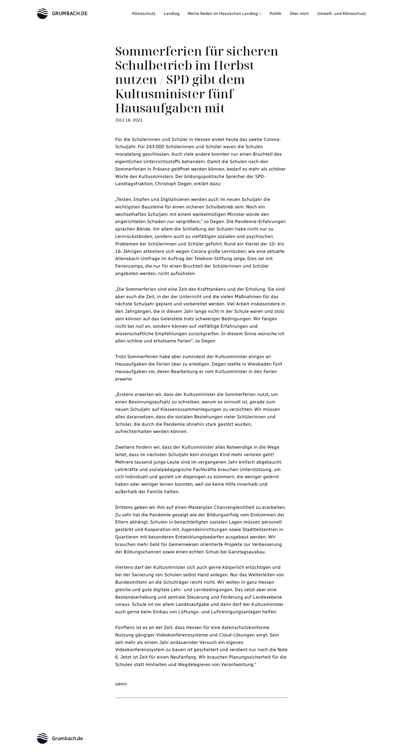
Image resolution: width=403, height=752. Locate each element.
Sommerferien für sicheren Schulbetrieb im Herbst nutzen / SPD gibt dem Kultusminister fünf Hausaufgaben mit (196, 79)
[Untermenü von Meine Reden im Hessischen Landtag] (260, 13)
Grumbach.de (70, 13)
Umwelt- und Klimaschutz (341, 13)
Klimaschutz (143, 13)
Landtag (171, 13)
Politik (275, 13)
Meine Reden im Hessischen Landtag (223, 13)
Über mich (299, 13)
